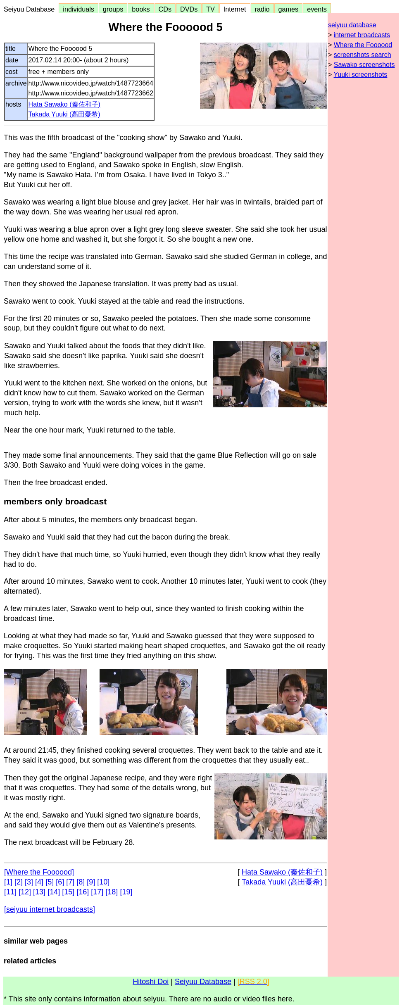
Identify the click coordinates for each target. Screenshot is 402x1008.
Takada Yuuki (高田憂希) (64, 114)
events (317, 9)
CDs (165, 9)
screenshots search (362, 54)
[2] (18, 882)
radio (262, 9)
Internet (235, 9)
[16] (82, 892)
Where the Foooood (363, 44)
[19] (126, 892)
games (288, 9)
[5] (49, 882)
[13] (39, 892)
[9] (91, 882)
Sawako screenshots (364, 64)
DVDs (188, 9)
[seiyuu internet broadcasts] (49, 909)
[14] (54, 892)
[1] (8, 882)
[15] (68, 892)
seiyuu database (352, 25)
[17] (97, 892)
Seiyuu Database (31, 9)
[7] (70, 882)
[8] (80, 882)
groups (113, 9)
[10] (103, 882)
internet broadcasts (362, 34)
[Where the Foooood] (39, 872)
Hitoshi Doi (151, 981)
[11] (10, 892)
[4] (39, 882)
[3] (29, 882)
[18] (111, 892)
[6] (60, 882)
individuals (78, 9)
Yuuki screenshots (361, 74)
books (140, 9)
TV (210, 9)
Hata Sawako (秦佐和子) (64, 104)
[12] (25, 892)
